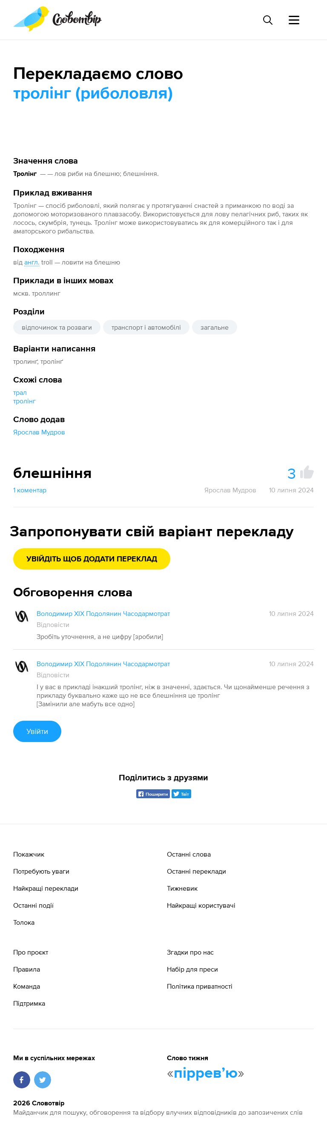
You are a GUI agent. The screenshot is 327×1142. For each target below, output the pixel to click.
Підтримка (29, 1003)
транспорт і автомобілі (146, 327)
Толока (23, 922)
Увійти (37, 731)
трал (20, 392)
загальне (215, 327)
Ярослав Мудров (39, 432)
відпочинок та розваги (57, 327)
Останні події (33, 905)
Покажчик (28, 854)
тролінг (24, 401)
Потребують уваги (41, 871)
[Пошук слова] (267, 20)
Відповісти (53, 624)
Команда (26, 986)
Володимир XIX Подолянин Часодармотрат (103, 613)
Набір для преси (192, 969)
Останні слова (189, 854)
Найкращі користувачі (201, 905)
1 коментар (29, 490)
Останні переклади (196, 871)
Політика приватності (199, 986)
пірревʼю (206, 1073)
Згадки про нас (190, 952)
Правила (26, 969)
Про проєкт (30, 952)
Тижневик (182, 888)
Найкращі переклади (45, 888)
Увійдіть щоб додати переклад (91, 559)
